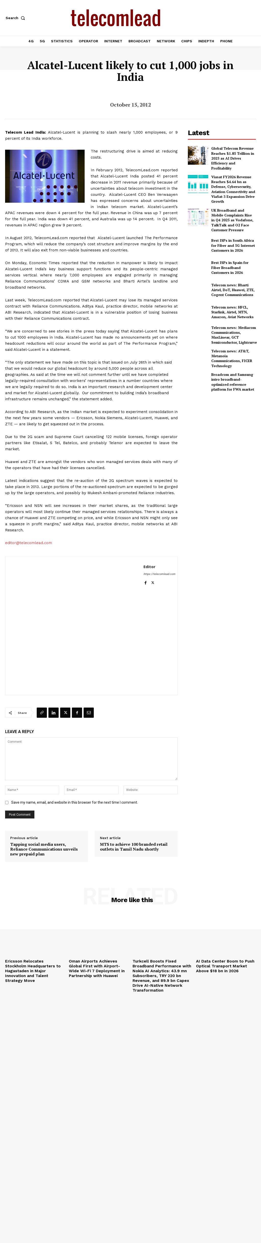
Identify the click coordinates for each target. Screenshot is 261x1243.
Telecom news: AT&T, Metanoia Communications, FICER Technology (232, 334)
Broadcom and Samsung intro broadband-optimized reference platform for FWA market (232, 357)
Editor (149, 566)
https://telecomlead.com (159, 574)
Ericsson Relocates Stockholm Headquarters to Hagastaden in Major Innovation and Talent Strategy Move (33, 967)
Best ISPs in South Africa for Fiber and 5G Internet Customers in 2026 (232, 223)
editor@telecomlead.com (28, 543)
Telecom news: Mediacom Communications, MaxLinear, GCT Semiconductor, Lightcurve (232, 312)
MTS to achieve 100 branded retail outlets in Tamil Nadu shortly (133, 847)
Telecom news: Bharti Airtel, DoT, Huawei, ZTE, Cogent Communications (232, 268)
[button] (16, 17)
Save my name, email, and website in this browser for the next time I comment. (74, 802)
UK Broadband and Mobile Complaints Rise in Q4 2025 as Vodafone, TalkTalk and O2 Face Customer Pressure (232, 201)
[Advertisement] (224, 408)
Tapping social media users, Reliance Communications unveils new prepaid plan (44, 849)
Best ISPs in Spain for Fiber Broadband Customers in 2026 (231, 245)
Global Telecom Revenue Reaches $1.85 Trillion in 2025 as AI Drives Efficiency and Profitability (231, 155)
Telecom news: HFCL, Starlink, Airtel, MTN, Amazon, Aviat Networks (230, 290)
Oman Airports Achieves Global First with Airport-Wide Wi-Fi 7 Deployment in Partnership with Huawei (98, 967)
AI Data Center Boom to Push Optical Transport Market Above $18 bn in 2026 (225, 965)
